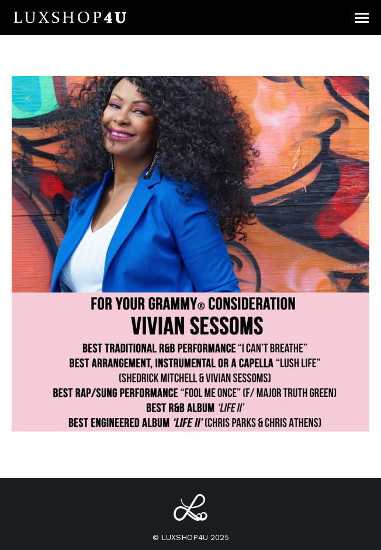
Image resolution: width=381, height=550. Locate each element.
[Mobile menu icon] (361, 18)
